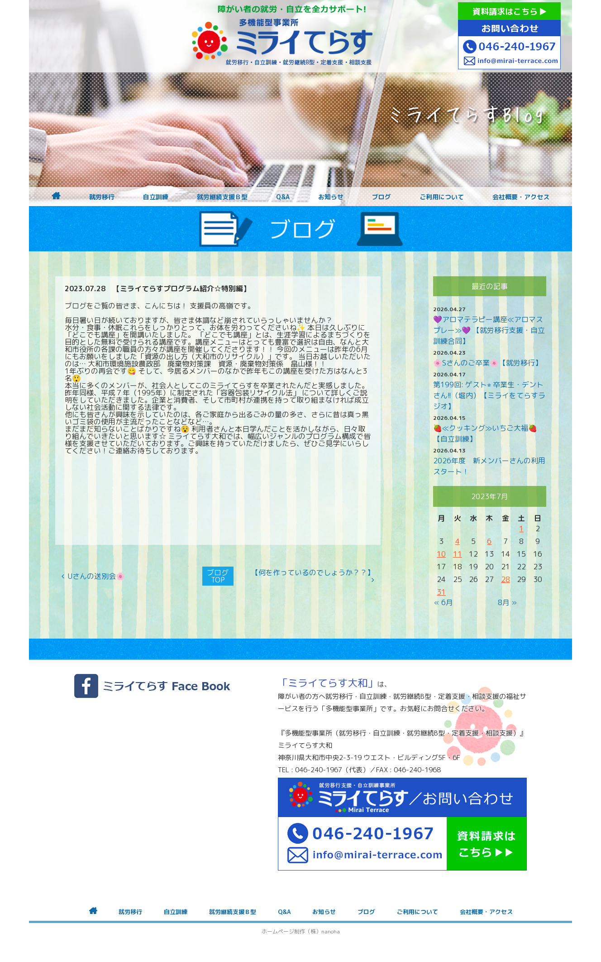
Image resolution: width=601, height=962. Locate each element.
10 (441, 554)
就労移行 (101, 197)
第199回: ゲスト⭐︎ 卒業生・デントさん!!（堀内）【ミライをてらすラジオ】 (489, 395)
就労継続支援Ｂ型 (222, 197)
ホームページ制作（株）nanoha (301, 931)
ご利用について (442, 197)
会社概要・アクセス (520, 197)
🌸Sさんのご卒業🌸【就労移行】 (487, 363)
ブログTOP (218, 576)
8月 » (507, 602)
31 (441, 592)
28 (505, 579)
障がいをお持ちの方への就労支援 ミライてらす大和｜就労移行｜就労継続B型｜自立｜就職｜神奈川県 (282, 36)
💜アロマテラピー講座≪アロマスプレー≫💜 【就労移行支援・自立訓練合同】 (489, 330)
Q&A (283, 197)
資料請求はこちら (509, 11)
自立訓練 (155, 197)
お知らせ (330, 197)
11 (457, 554)
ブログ (381, 197)
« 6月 (443, 602)
